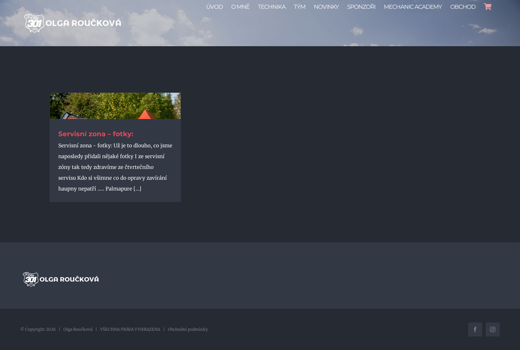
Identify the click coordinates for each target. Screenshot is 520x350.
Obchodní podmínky (188, 329)
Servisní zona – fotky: (95, 134)
